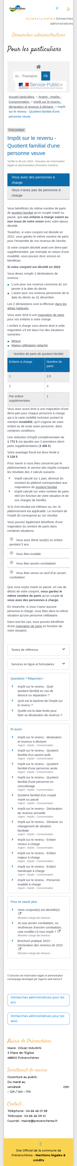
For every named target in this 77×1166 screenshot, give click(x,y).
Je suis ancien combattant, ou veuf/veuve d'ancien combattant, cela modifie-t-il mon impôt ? (40, 927)
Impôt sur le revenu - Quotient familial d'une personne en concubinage (38, 782)
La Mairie (46, 18)
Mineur (16, 341)
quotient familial (22, 212)
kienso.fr (57, 979)
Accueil (30, 18)
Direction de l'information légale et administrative (36, 975)
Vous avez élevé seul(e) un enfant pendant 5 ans (36, 542)
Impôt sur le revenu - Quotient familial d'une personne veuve (37, 111)
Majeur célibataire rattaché (29, 345)
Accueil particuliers (22, 96)
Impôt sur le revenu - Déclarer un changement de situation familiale (40, 826)
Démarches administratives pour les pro (37, 999)
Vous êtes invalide (25, 554)
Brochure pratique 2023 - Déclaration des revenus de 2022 (40, 945)
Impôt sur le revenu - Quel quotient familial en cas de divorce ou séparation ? (35, 691)
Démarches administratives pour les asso (37, 1018)
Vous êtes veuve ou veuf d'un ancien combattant (37, 575)
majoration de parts (51, 315)
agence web (45, 979)
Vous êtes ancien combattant (32, 563)
